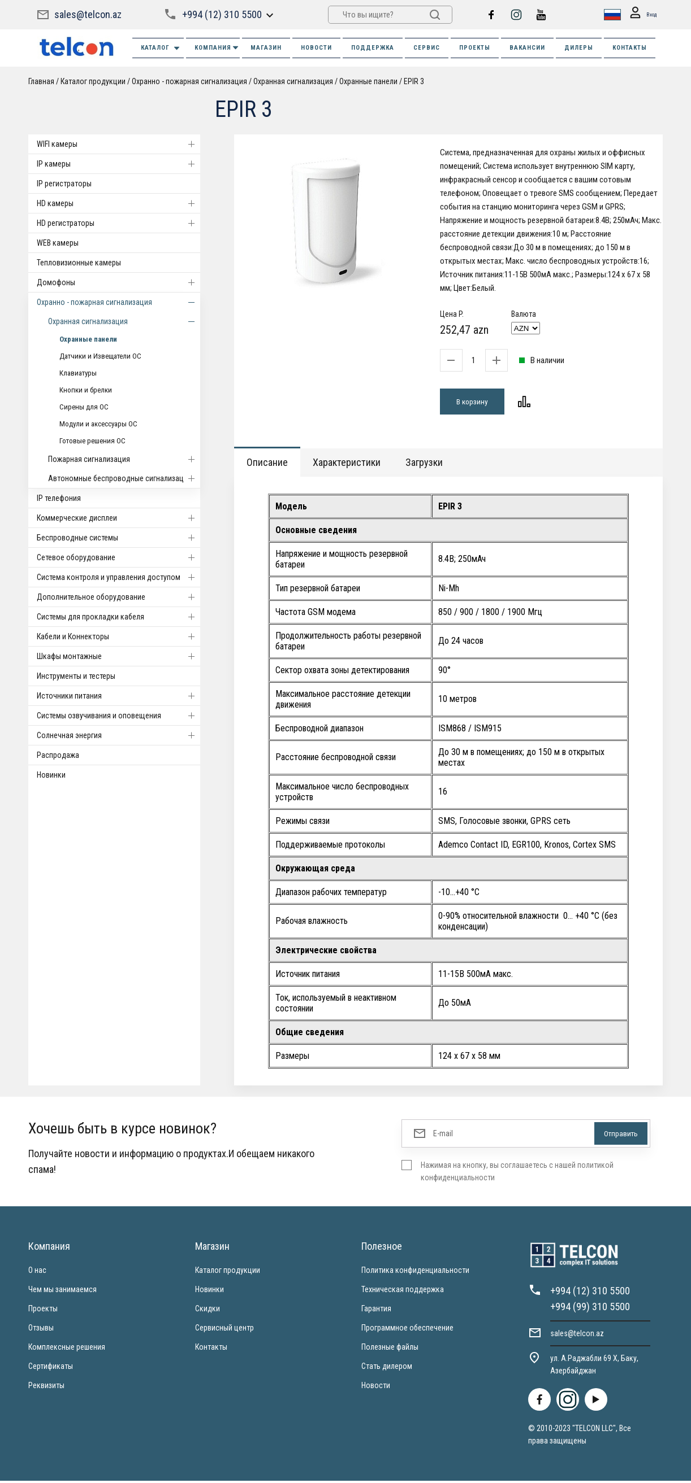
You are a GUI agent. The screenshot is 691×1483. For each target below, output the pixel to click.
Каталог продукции (93, 81)
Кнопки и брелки (85, 390)
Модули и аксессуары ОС (98, 424)
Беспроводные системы (118, 537)
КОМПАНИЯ (217, 47)
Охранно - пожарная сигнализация (189, 81)
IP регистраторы (64, 183)
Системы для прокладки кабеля (118, 616)
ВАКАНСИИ (527, 47)
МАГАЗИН (266, 47)
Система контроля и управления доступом (118, 577)
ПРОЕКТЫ (474, 47)
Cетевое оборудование (118, 557)
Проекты (43, 1310)
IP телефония (59, 498)
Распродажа (58, 755)
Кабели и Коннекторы (118, 636)
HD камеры (118, 203)
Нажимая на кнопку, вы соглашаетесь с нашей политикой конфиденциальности (517, 1173)
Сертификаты (50, 1368)
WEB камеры (58, 242)
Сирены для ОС (84, 407)
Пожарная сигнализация (124, 459)
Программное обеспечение (407, 1329)
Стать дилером (386, 1368)
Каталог (161, 48)
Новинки (51, 774)
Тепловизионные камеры (79, 262)
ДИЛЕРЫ (578, 47)
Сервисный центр (224, 1329)
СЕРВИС (426, 47)
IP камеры (118, 163)
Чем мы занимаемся (62, 1291)
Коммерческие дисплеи (118, 517)
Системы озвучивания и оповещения (118, 715)
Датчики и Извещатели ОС (100, 356)
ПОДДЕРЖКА (372, 47)
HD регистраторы (118, 223)
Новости (375, 1387)
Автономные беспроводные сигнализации (124, 478)
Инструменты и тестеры (76, 676)
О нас (37, 1272)
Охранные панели (368, 81)
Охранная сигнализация (293, 81)
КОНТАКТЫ (629, 47)
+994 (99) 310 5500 (590, 1309)
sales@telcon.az (88, 14)
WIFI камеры (118, 144)
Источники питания (118, 695)
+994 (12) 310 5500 (221, 14)
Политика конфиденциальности (415, 1272)
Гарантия (376, 1310)
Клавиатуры (78, 373)
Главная (41, 81)
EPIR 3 (414, 81)
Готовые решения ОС (92, 441)
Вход (640, 15)
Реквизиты (46, 1387)
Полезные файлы (389, 1349)
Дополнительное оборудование (118, 597)
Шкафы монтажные (118, 656)
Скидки (207, 1310)
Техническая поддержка (402, 1291)
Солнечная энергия (118, 735)
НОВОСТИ (316, 47)
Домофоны (118, 282)
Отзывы (41, 1329)
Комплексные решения (66, 1349)
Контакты (211, 1349)
